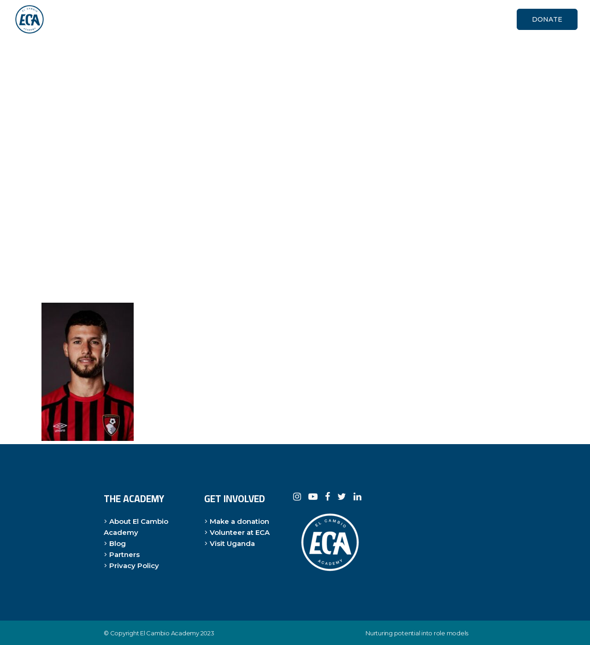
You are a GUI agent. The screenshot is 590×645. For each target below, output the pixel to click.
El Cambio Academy (169, 633)
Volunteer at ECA (240, 532)
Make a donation (239, 521)
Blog (117, 543)
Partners (124, 554)
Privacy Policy (134, 565)
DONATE (547, 19)
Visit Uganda (232, 543)
